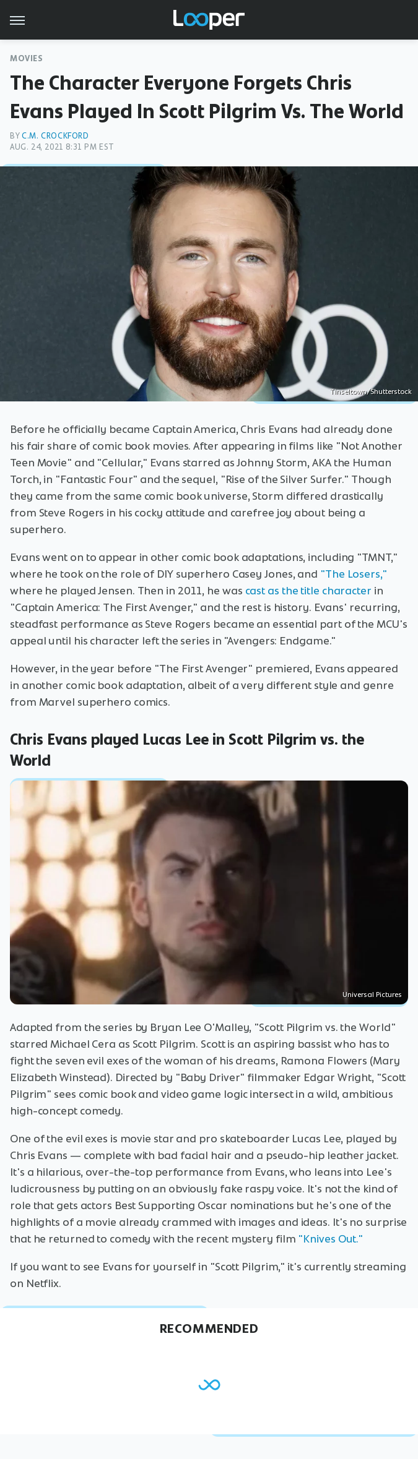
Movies (26, 58)
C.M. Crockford (55, 135)
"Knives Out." (330, 1238)
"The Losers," (353, 574)
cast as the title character (308, 590)
